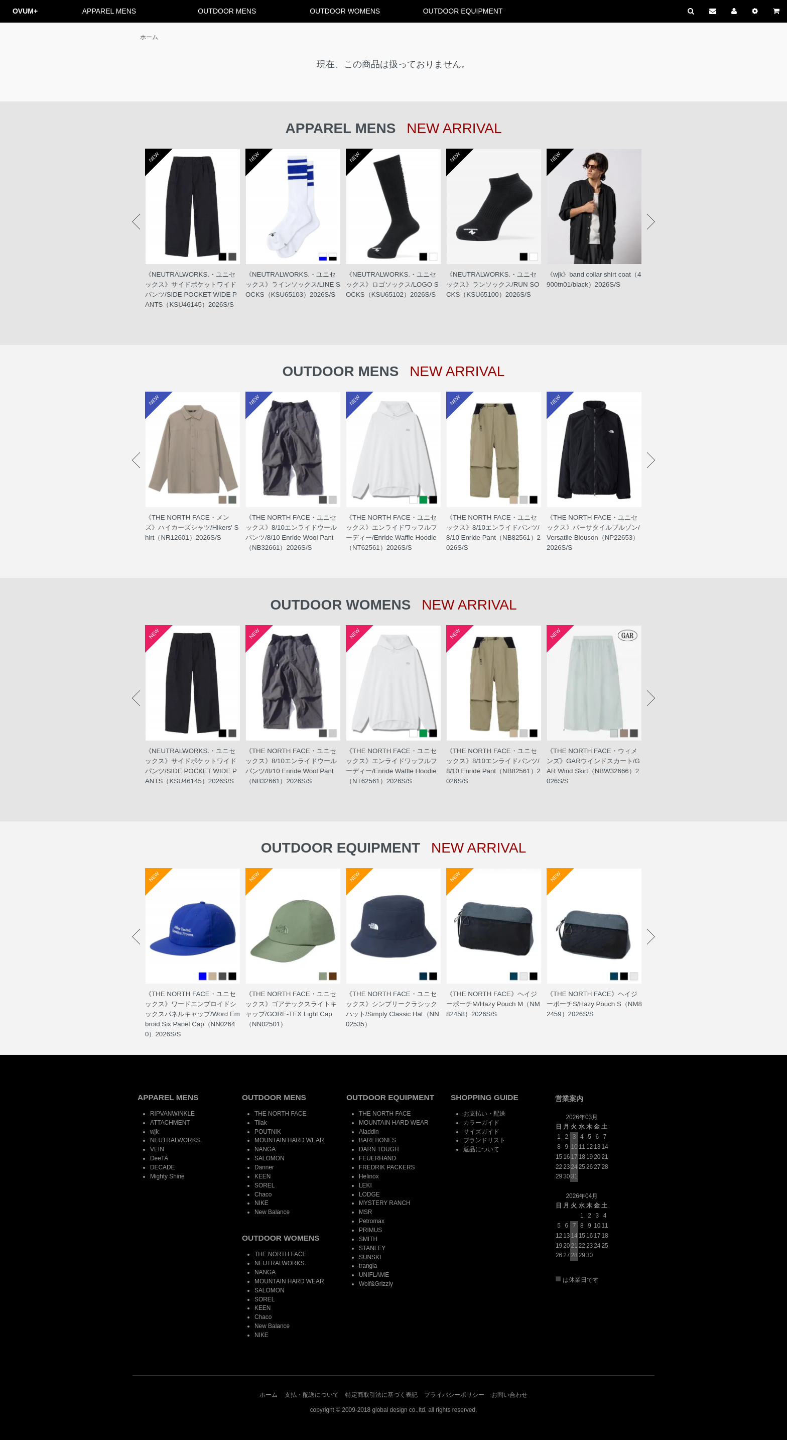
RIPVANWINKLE (172, 1113)
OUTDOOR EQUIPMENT (463, 11)
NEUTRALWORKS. (176, 1140)
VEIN (157, 1149)
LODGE (369, 1194)
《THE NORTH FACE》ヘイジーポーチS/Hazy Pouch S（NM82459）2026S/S (594, 1004)
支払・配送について (312, 1394)
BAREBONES (377, 1140)
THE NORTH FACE (280, 1113)
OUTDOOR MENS (227, 11)
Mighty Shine (167, 1176)
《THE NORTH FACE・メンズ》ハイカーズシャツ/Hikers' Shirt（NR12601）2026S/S (191, 527)
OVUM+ (25, 11)
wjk (154, 1131)
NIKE (261, 1203)
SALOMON (269, 1158)
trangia (368, 1265)
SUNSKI (370, 1257)
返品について (481, 1149)
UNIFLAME (374, 1274)
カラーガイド (481, 1122)
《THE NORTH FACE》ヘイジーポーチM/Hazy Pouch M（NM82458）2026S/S (493, 1004)
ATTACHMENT (170, 1122)
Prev (136, 222)
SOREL (264, 1185)
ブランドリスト (484, 1140)
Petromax (371, 1221)
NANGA (265, 1149)
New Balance (272, 1212)
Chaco (263, 1194)
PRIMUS (370, 1230)
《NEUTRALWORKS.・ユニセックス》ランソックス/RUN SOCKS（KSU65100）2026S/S (492, 284)
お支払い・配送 (484, 1113)
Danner (264, 1167)
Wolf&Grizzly (376, 1283)
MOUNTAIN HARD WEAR (289, 1140)
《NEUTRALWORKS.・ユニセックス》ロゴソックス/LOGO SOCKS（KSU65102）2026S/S (392, 284)
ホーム (149, 37)
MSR (365, 1212)
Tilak (260, 1122)
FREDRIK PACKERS (387, 1167)
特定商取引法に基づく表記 (381, 1394)
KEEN (262, 1176)
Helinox (369, 1176)
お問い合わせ (509, 1394)
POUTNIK (267, 1131)
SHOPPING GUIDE (484, 1097)
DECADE (162, 1167)
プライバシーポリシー (454, 1394)
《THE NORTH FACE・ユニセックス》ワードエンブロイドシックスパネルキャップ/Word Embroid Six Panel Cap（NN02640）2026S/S (192, 1014)
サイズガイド (481, 1131)
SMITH (368, 1239)
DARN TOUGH (379, 1149)
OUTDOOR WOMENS (345, 11)
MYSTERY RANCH (385, 1203)
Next (651, 222)
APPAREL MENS (109, 11)
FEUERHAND (377, 1158)
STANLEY (372, 1248)
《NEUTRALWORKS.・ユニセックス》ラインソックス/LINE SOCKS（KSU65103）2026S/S (292, 284)
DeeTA (159, 1158)
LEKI (365, 1185)
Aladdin (369, 1131)
